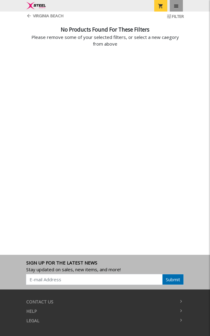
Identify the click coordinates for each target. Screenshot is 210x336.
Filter (175, 16)
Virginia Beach (44, 16)
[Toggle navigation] (176, 6)
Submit (173, 279)
